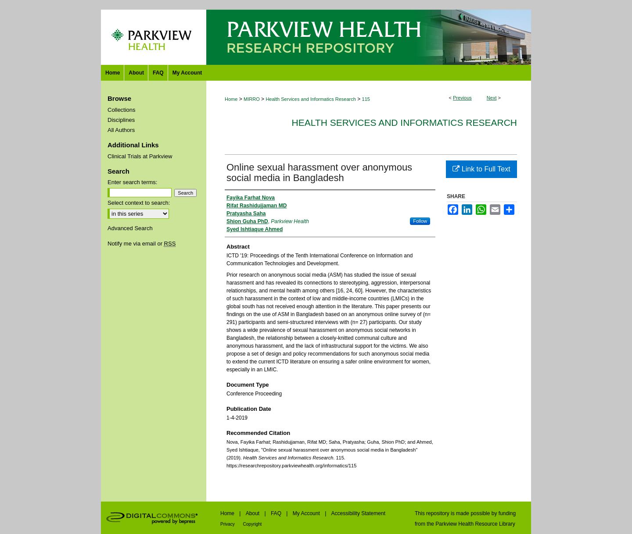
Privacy (228, 524)
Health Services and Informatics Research (311, 99)
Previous (462, 97)
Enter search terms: (132, 182)
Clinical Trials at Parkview (140, 156)
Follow (420, 221)
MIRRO (252, 99)
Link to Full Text (481, 169)
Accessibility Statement (358, 513)
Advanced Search (130, 228)
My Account (307, 513)
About (253, 513)
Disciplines (121, 120)
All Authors (121, 130)
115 (366, 99)
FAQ (277, 513)
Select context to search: (139, 202)
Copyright (252, 524)
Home (231, 99)
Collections (122, 110)
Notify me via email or (142, 243)
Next (492, 97)
